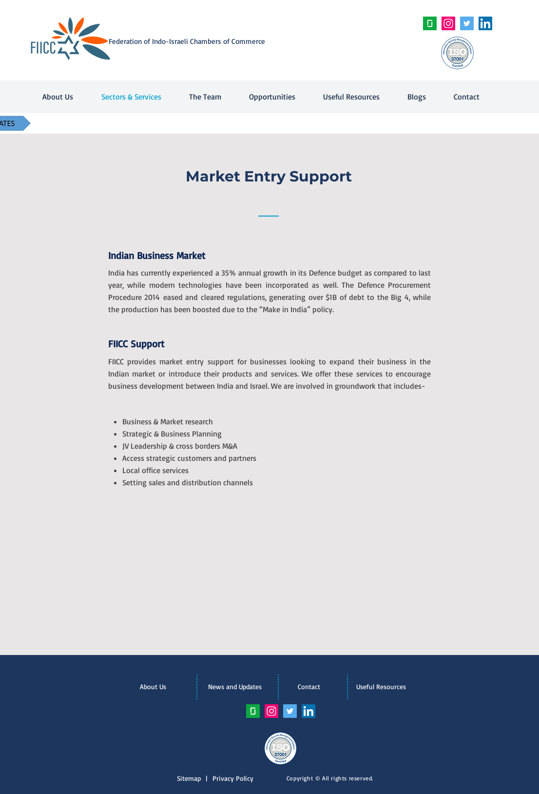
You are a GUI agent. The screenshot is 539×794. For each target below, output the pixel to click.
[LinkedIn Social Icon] (485, 23)
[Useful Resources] (381, 686)
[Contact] (309, 686)
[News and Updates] (235, 686)
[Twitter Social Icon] (467, 23)
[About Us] (153, 686)
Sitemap (191, 778)
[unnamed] (430, 23)
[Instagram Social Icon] (448, 23)
